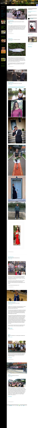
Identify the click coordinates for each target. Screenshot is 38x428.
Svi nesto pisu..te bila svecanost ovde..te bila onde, (15, 83)
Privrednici (16, 5)
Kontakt (34, 5)
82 (17, 405)
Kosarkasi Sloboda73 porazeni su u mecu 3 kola (32, 11)
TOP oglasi (31, 18)
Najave (21, 5)
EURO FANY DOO (3, 36)
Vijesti (12, 20)
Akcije (24, 5)
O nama (2, 16)
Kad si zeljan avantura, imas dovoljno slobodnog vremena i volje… (16, 22)
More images (30, 46)
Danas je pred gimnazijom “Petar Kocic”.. (13, 375)
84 (21, 405)
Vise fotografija (10, 357)
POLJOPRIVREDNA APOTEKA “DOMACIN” (3, 27)
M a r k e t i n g (3, 19)
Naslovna (12, 5)
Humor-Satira (3, 13)
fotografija (11, 328)
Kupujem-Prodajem (29, 5)
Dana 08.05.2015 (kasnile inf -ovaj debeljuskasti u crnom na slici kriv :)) (16, 335)
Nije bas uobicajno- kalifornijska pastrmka (14, 39)
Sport (12, 302)
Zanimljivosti (10, 38)
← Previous (10, 405)
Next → (24, 405)
